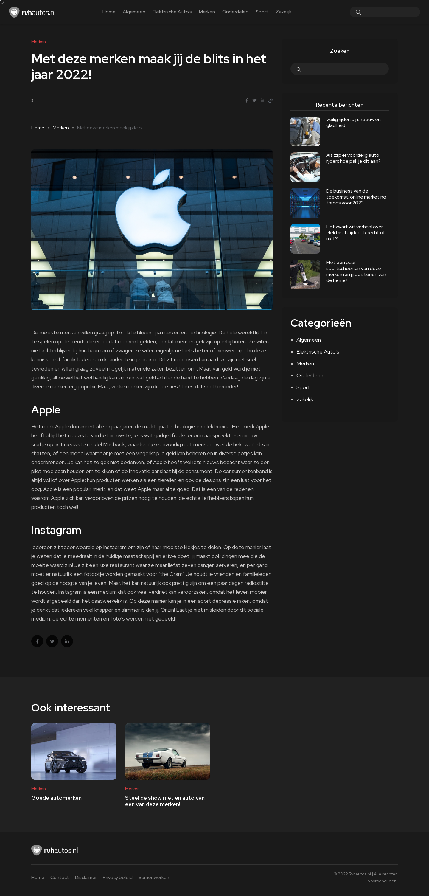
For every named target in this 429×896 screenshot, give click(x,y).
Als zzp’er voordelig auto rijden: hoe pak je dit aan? (353, 158)
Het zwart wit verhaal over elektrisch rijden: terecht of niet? (355, 233)
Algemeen (134, 12)
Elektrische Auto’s (172, 12)
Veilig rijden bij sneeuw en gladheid (353, 122)
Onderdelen (235, 12)
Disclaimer (86, 877)
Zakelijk (284, 12)
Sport (262, 12)
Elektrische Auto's (317, 351)
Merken (207, 12)
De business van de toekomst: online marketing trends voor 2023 (356, 197)
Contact (59, 877)
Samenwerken (154, 877)
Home (109, 12)
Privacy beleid (118, 877)
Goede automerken (56, 797)
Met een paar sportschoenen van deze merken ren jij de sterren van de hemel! (356, 271)
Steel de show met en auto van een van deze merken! (165, 801)
